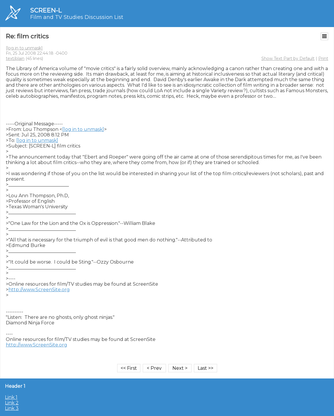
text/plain (15, 58)
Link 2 (12, 403)
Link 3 (12, 408)
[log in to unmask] (24, 48)
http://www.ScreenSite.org (39, 289)
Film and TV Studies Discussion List (76, 17)
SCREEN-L (46, 10)
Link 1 (11, 397)
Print (323, 58)
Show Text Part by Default (288, 58)
